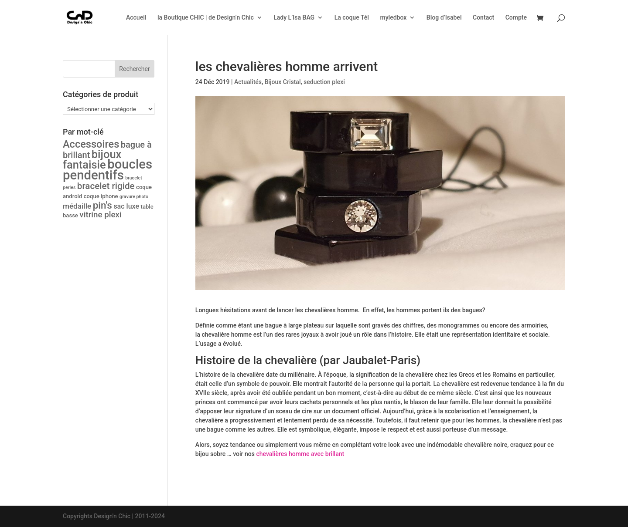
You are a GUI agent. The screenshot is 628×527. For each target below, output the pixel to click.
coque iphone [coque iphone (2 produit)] (101, 196)
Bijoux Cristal (283, 81)
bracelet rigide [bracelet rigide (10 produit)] (106, 186)
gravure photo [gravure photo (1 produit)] (133, 196)
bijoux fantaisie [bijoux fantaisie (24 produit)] (92, 160)
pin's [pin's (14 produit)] (102, 205)
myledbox (393, 17)
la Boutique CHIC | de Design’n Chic (205, 17)
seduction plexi (324, 81)
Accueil (136, 17)
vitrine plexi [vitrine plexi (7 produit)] (100, 215)
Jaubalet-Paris (379, 360)
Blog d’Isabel (444, 17)
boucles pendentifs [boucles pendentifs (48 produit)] (107, 169)
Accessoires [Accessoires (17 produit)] (91, 144)
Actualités (248, 81)
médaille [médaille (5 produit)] (77, 206)
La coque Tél (351, 17)
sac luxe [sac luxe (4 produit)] (126, 206)
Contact (483, 17)
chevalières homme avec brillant (300, 453)
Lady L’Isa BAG (293, 17)
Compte (516, 17)
